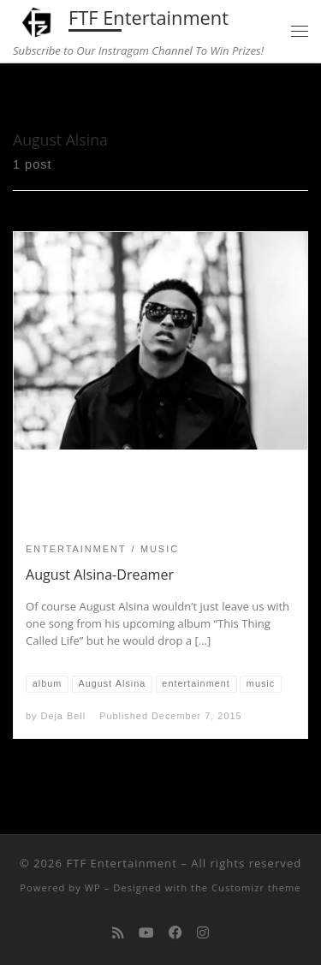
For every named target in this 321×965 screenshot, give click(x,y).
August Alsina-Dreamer (100, 574)
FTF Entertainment (121, 863)
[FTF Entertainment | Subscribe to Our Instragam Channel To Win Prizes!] (37, 20)
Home (29, 95)
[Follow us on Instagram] (203, 932)
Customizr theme (256, 887)
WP (93, 887)
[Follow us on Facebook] (175, 932)
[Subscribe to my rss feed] (118, 932)
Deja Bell (63, 716)
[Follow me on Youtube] (146, 932)
